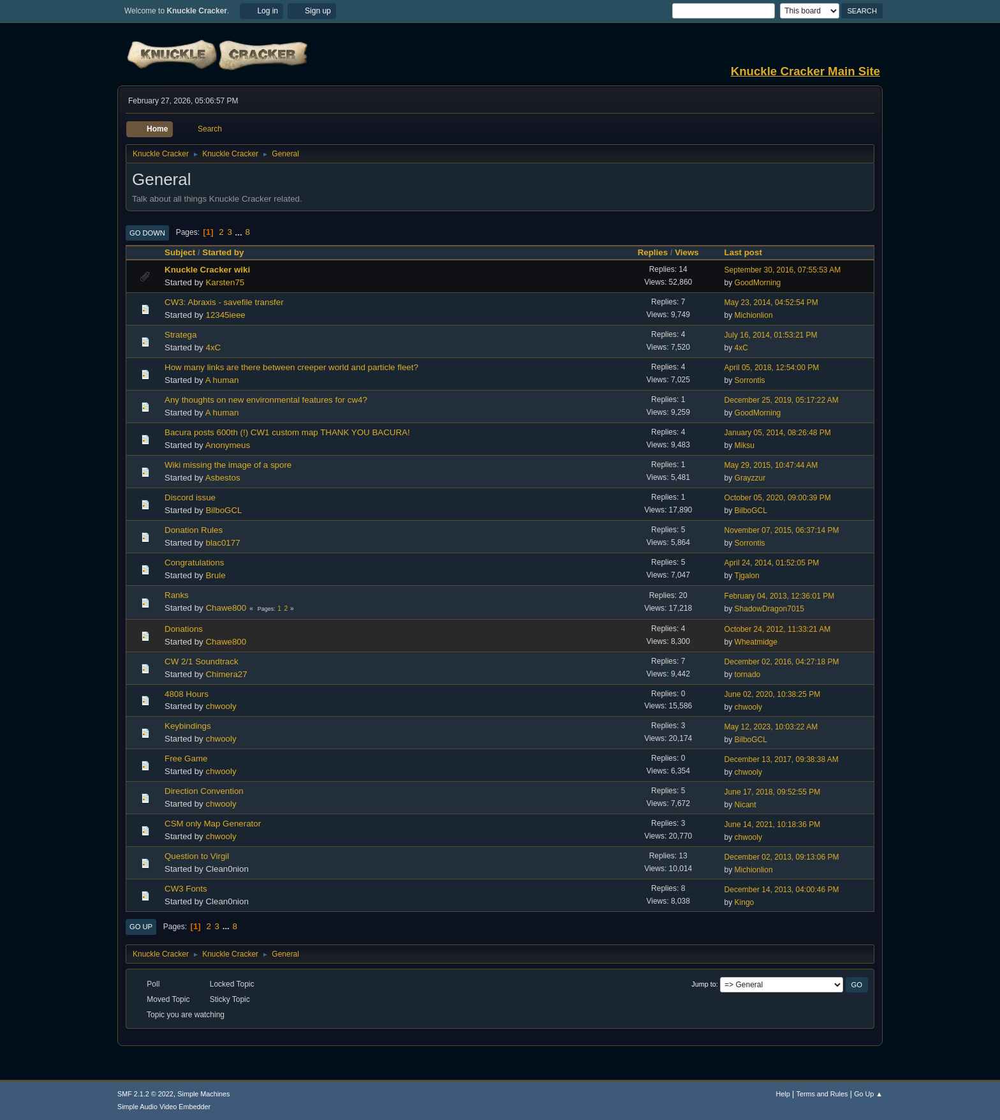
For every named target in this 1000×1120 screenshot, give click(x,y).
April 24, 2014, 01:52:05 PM (772, 562)
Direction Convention (204, 791)
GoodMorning (758, 282)
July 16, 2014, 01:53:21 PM (771, 335)
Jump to (703, 984)
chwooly (220, 706)
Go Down (147, 233)
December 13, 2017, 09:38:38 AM (781, 759)
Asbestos (222, 477)
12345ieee (225, 315)
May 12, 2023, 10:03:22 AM (771, 726)
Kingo (744, 902)
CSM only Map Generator (213, 823)
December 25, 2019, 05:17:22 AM (781, 400)
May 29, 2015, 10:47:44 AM (771, 465)
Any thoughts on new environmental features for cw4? (266, 400)
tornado (748, 674)
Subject (180, 252)
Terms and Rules (822, 1094)
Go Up (140, 926)
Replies (653, 252)
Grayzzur (750, 478)
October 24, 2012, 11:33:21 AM (777, 629)
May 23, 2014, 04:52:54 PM (771, 302)
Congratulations (194, 562)
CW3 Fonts (186, 888)
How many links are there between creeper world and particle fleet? (291, 367)
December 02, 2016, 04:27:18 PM (781, 661)
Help (783, 1094)
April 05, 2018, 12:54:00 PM (772, 367)
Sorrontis (750, 380)
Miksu (744, 445)
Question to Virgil (197, 856)
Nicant (745, 804)
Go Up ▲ (868, 1094)
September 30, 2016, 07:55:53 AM (782, 269)
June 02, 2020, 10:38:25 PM (772, 694)
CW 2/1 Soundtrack (202, 661)
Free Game (186, 758)
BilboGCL (223, 510)
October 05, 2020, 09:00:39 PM (777, 497)
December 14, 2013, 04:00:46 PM (781, 889)
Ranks (177, 595)
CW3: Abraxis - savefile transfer (224, 302)
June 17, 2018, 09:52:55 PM (772, 792)
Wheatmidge (756, 642)
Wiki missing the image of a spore (228, 465)
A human (222, 380)
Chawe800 (225, 608)
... (240, 232)
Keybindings (188, 726)
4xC (213, 347)
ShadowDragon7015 (769, 608)
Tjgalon (746, 575)
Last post (743, 252)
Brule (215, 575)
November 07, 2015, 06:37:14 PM (781, 530)
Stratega (180, 335)
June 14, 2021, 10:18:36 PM (772, 824)
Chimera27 (226, 674)
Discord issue (190, 497)
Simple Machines (203, 1094)
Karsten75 (224, 282)
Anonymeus (227, 445)
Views (687, 252)
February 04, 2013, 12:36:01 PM (779, 596)
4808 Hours (187, 694)
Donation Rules (194, 530)
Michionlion (754, 315)
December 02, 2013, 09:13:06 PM (781, 857)
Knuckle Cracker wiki (207, 269)
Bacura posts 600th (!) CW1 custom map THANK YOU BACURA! (287, 432)
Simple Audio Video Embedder (163, 1106)
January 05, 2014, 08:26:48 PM (777, 432)
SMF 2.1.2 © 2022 (145, 1094)
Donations (184, 629)
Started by (228, 252)
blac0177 (222, 543)
